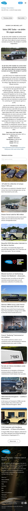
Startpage (3, 8)
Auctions (3, 486)
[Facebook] (26, 503)
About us (3, 477)
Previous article (7, 18)
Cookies (3, 499)
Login (20, 3)
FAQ (2, 484)
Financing (4, 497)
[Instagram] (22, 503)
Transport (3, 494)
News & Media (10, 8)
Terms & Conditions (6, 492)
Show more (14, 441)
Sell (2, 490)
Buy (2, 488)
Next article (22, 18)
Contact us (4, 481)
